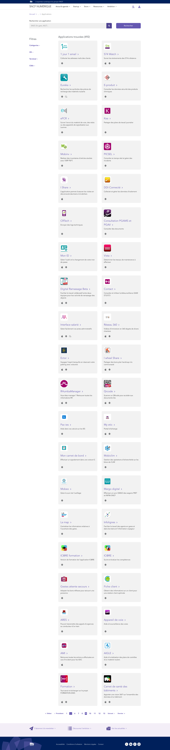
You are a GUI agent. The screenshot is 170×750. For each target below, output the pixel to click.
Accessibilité (60, 744)
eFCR (63, 118)
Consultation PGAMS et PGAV (117, 222)
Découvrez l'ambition (79, 728)
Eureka (64, 85)
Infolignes (110, 522)
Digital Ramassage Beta (74, 289)
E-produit (110, 85)
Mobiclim (110, 455)
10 (90, 713)
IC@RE (108, 555)
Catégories (33, 45)
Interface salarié (69, 324)
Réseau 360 (111, 324)
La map (65, 522)
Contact (109, 289)
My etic (108, 424)
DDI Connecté (112, 187)
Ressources (98, 6)
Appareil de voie (114, 619)
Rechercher (128, 26)
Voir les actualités (116, 728)
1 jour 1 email (68, 54)
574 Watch (110, 54)
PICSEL (108, 154)
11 (95, 713)
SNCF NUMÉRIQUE (40, 6)
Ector (63, 358)
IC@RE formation (70, 555)
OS (30, 52)
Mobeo (65, 489)
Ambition (111, 6)
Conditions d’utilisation (74, 744)
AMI (63, 653)
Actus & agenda (63, 6)
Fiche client (111, 586)
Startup (77, 6)
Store (87, 6)
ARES (63, 619)
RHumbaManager (70, 391)
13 (104, 713)
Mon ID (65, 255)
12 (99, 713)
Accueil (32, 14)
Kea (106, 118)
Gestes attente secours (74, 586)
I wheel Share (112, 358)
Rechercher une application (40, 21)
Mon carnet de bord (72, 455)
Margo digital (112, 489)
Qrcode (109, 391)
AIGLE (108, 653)
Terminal (32, 59)
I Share (64, 187)
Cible (31, 66)
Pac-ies (64, 424)
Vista (107, 255)
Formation (66, 686)
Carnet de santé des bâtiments (115, 688)
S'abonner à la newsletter (42, 728)
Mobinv (65, 154)
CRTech (65, 220)
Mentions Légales (90, 744)
